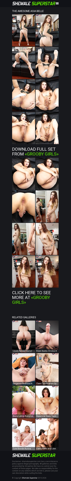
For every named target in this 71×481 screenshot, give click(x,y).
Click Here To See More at (31, 297)
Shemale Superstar (29, 478)
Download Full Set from (35, 151)
